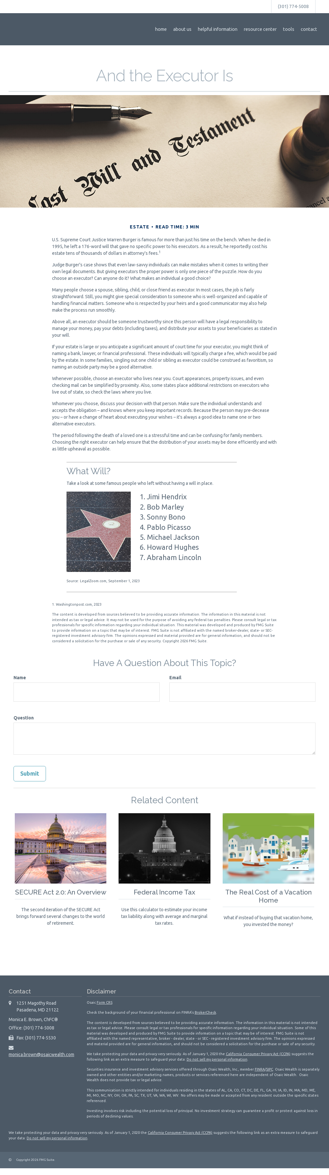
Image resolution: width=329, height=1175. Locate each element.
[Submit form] (29, 773)
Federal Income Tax (164, 892)
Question (23, 717)
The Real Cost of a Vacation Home (268, 896)
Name (19, 677)
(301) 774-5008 (293, 6)
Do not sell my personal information (217, 1066)
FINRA (260, 1076)
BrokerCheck (205, 1019)
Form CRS (104, 1009)
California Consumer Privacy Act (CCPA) (258, 1061)
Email (175, 677)
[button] (190, 29)
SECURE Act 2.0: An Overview (60, 896)
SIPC (269, 1076)
